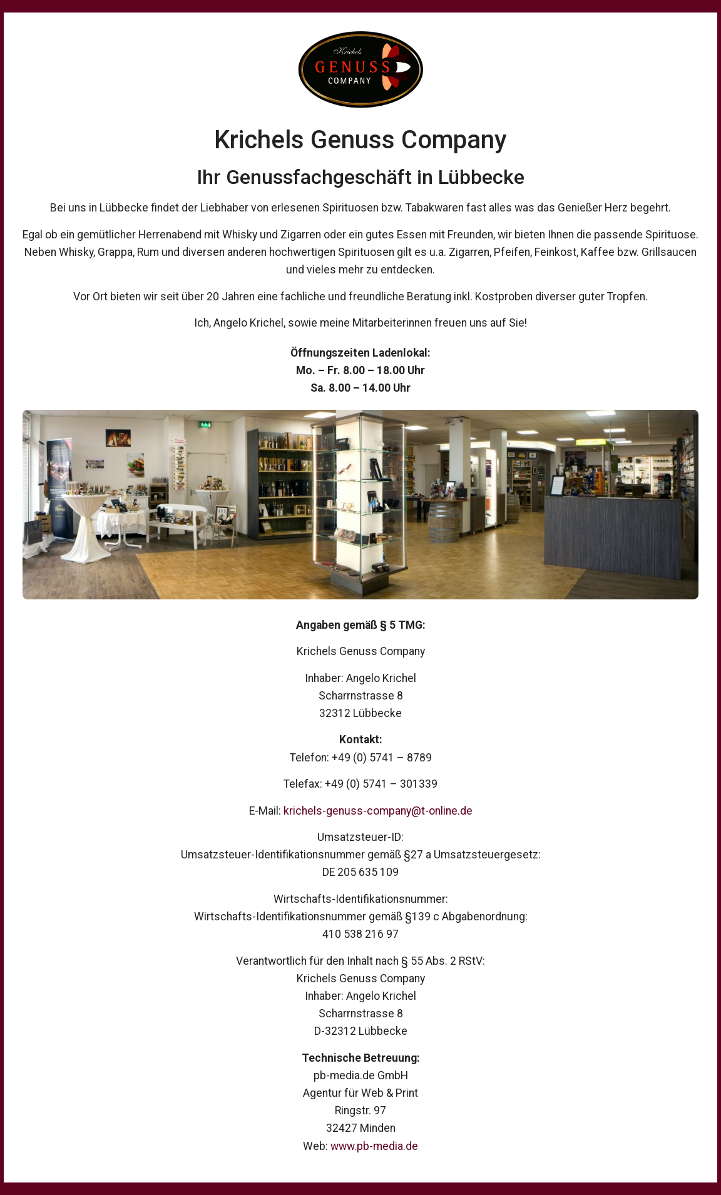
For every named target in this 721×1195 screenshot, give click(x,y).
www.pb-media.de (374, 1146)
